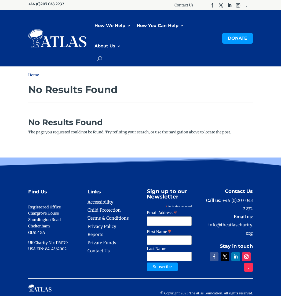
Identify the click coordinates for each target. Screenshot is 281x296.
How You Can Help (157, 25)
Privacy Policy (101, 226)
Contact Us (184, 5)
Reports (95, 234)
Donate (237, 38)
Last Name (156, 248)
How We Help (109, 25)
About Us (104, 46)
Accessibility (100, 202)
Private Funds (101, 242)
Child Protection (104, 210)
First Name (159, 232)
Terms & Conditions (108, 218)
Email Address (162, 213)
